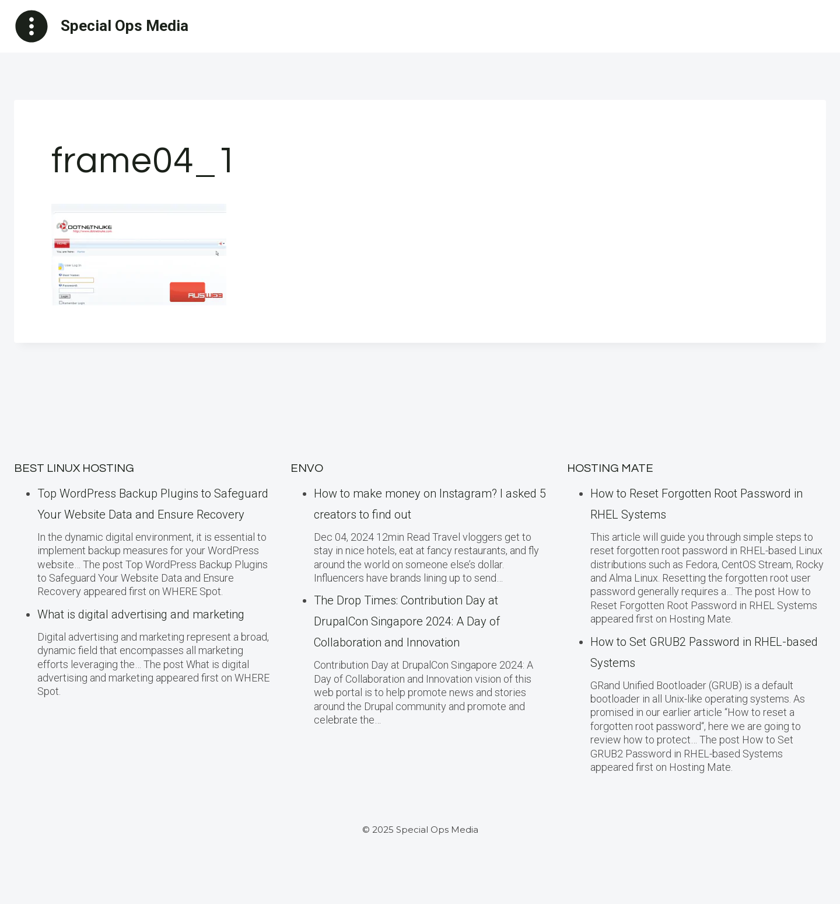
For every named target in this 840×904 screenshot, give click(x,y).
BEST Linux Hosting (74, 468)
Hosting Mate (610, 468)
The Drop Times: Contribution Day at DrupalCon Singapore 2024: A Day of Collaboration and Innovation (407, 621)
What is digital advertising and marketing (140, 614)
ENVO (306, 468)
